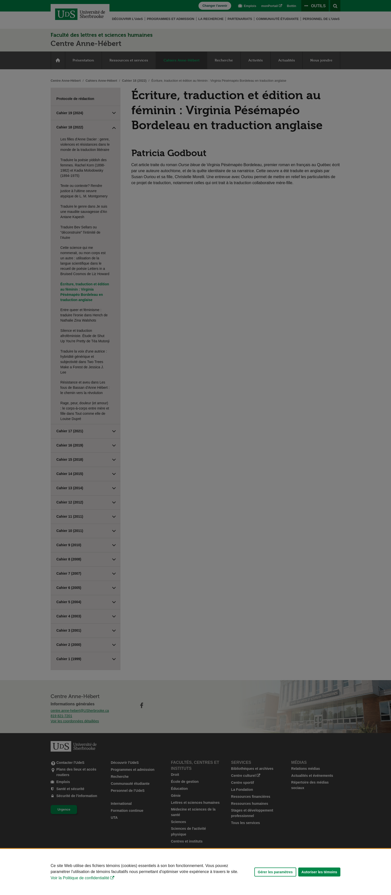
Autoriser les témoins (319, 872)
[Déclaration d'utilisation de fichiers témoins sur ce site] (195, 872)
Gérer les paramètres (275, 872)
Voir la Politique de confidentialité (80, 878)
